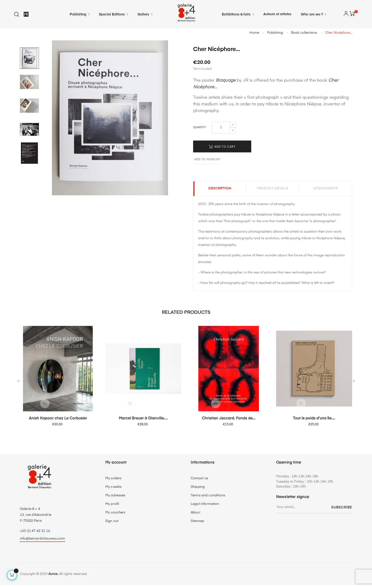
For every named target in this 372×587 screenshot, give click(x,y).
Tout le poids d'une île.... (314, 421)
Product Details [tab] (272, 189)
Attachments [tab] (325, 189)
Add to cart (222, 147)
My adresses (115, 497)
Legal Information (205, 505)
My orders (113, 480)
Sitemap (197, 523)
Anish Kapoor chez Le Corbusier (58, 421)
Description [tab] (219, 189)
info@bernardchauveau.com (42, 540)
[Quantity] (221, 127)
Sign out (111, 523)
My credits (113, 488)
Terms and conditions (208, 497)
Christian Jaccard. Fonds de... (229, 421)
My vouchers (115, 514)
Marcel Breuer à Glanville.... (143, 421)
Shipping (198, 488)
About (195, 514)
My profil (112, 505)
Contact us (199, 480)
